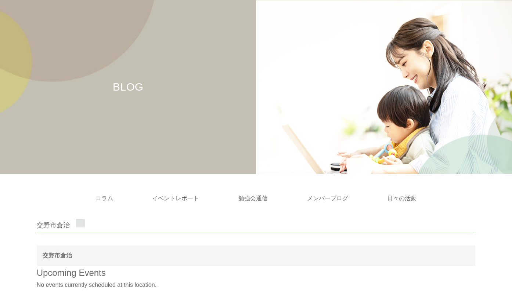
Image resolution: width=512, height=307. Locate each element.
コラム (104, 198)
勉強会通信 (253, 198)
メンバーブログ (327, 198)
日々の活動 (402, 198)
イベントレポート (175, 198)
